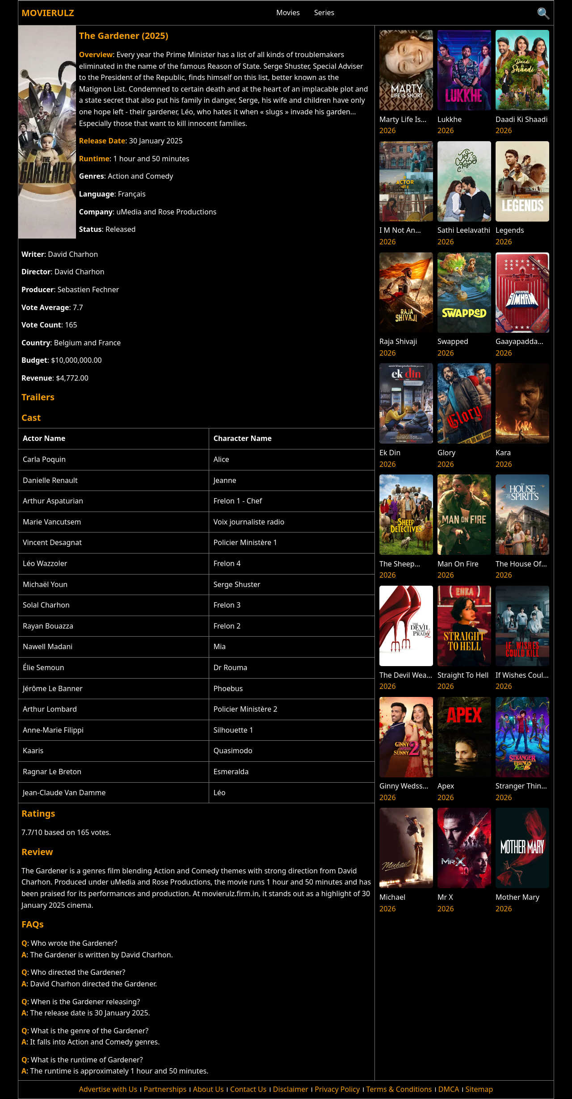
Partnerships (165, 1089)
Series (324, 12)
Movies (288, 12)
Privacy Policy (337, 1089)
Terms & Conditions (399, 1089)
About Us (208, 1089)
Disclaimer (290, 1089)
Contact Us (248, 1089)
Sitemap (479, 1089)
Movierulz (47, 13)
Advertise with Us (108, 1089)
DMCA (448, 1089)
